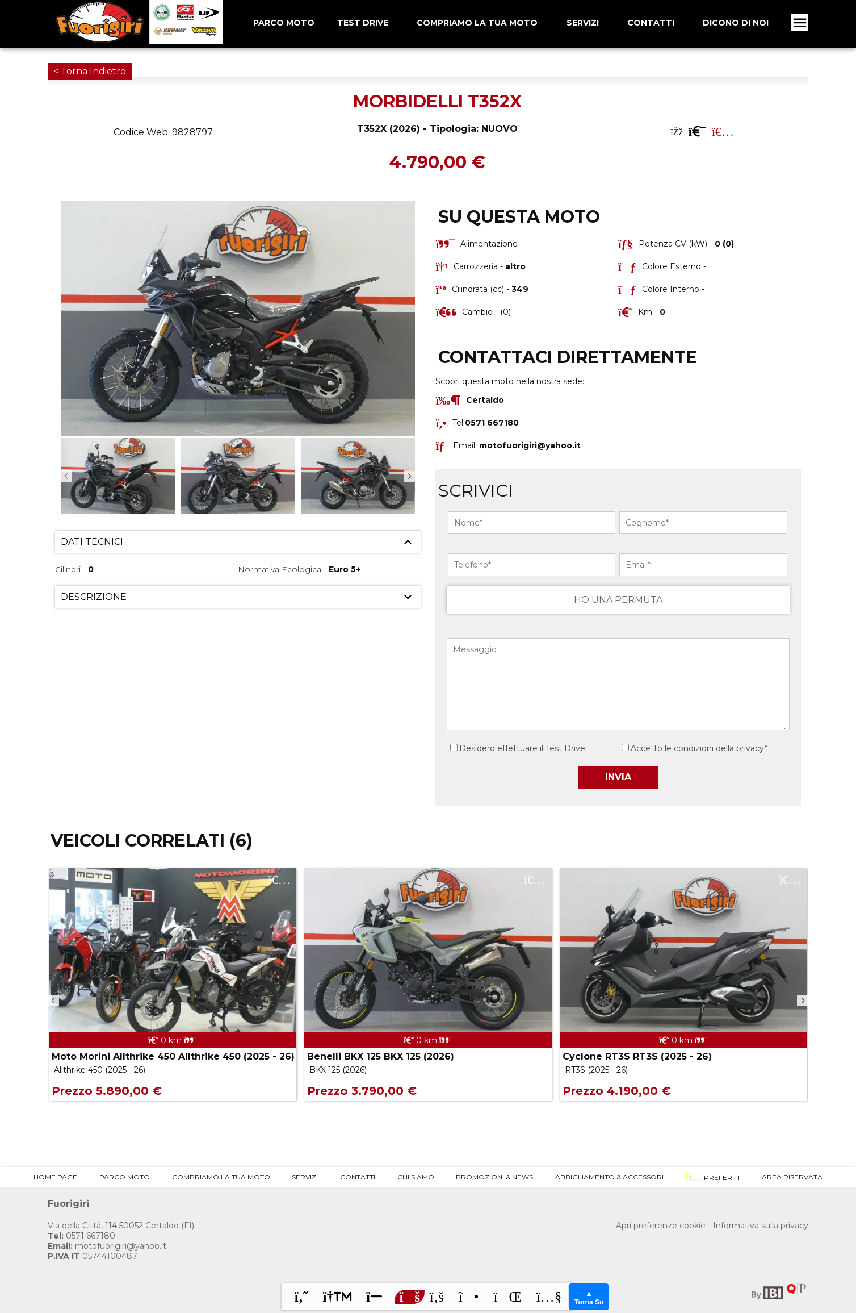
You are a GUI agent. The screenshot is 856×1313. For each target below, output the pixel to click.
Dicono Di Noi (736, 23)
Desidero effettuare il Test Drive (517, 748)
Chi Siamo (415, 1177)
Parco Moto (124, 1177)
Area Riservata (792, 1177)
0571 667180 (81, 1236)
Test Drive (362, 23)
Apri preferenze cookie (661, 1225)
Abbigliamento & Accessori (609, 1177)
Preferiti (713, 1177)
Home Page (55, 1177)
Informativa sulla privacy (760, 1225)
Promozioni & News (494, 1177)
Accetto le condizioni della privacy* (699, 748)
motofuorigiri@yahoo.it (530, 445)
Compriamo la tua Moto (477, 23)
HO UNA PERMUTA (618, 599)
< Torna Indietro (89, 71)
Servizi (583, 23)
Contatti (650, 23)
